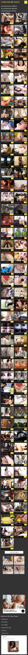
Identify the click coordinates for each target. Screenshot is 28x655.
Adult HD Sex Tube (6, 627)
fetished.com (4, 619)
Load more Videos (14, 552)
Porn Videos (4, 624)
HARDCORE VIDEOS (10, 2)
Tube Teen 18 (4, 633)
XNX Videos (4, 622)
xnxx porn (3, 630)
